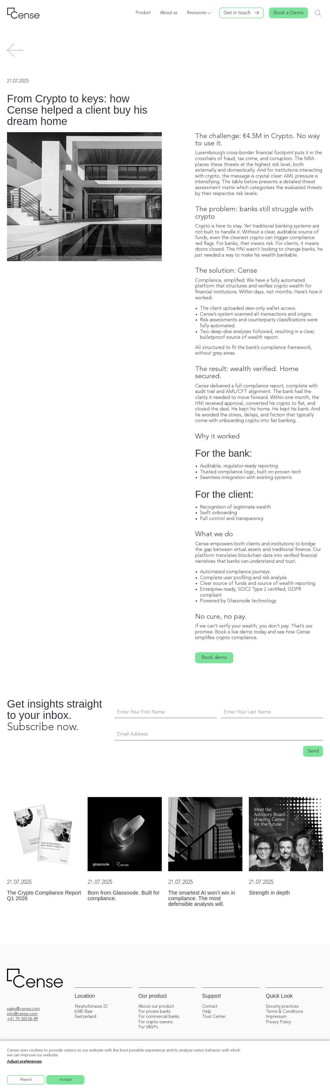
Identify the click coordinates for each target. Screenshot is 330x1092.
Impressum (276, 1017)
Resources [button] (196, 13)
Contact (209, 1006)
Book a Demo (289, 12)
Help (206, 1012)
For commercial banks (158, 1017)
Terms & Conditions (284, 1012)
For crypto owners (155, 1022)
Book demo (214, 657)
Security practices (282, 1006)
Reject (26, 1080)
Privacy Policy (278, 1022)
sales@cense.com (23, 1009)
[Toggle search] (318, 13)
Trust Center (214, 1017)
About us (168, 13)
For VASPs (148, 1027)
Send (313, 751)
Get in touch (237, 12)
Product (143, 13)
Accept (65, 1080)
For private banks (154, 1012)
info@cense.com (22, 1014)
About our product (156, 1006)
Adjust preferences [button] (24, 1062)
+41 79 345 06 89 (22, 1019)
